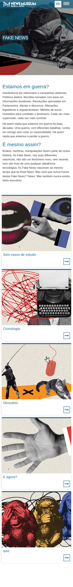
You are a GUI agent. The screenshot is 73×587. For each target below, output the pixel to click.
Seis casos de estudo (19, 254)
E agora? (10, 477)
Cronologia (11, 329)
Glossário (10, 403)
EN (58, 3)
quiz (6, 551)
